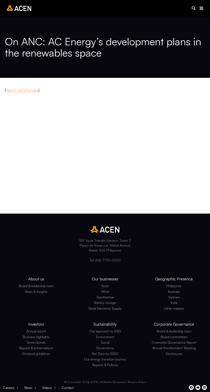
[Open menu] (201, 8)
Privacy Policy (137, 382)
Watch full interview (22, 90)
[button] (193, 8)
